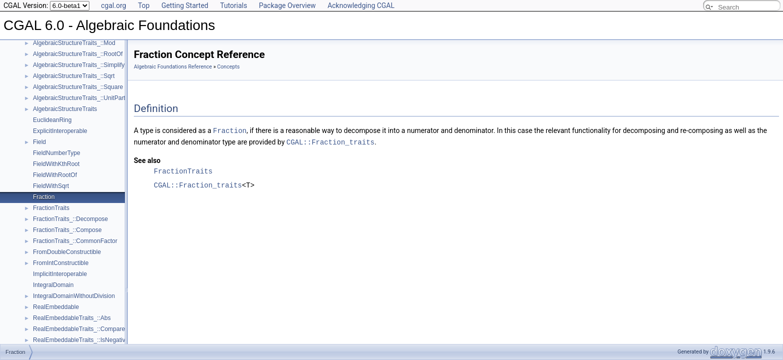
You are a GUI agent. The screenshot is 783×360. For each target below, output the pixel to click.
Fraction (43, 197)
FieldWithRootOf (55, 175)
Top (144, 6)
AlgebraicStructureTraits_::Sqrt (74, 76)
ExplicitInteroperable (60, 131)
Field (39, 142)
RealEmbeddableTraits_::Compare (79, 329)
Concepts (228, 67)
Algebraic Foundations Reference (173, 67)
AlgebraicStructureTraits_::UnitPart (79, 98)
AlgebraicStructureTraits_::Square (78, 87)
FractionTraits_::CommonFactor (75, 241)
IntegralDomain (53, 285)
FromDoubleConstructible (67, 252)
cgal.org (113, 6)
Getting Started (184, 6)
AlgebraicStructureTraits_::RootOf (78, 54)
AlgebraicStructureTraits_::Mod (74, 43)
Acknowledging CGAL (361, 6)
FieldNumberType (56, 153)
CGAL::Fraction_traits (331, 141)
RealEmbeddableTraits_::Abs (72, 318)
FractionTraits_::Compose (67, 230)
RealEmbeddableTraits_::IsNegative (81, 340)
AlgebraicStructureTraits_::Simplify (79, 65)
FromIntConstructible (60, 263)
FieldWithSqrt (51, 186)
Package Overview (287, 6)
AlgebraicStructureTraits (65, 109)
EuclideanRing (52, 120)
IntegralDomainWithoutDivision (74, 296)
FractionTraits (51, 208)
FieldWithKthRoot (56, 164)
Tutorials (233, 6)
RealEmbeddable (56, 307)
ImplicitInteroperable (60, 274)
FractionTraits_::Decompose (70, 219)
